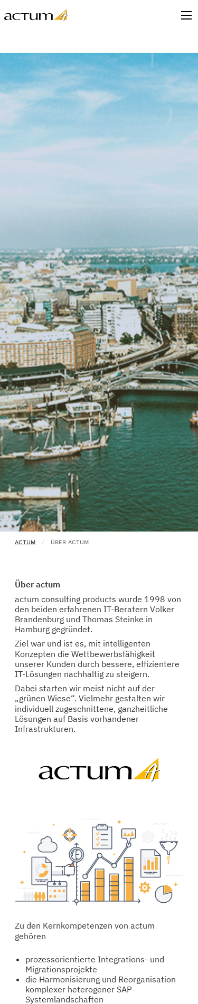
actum (25, 542)
